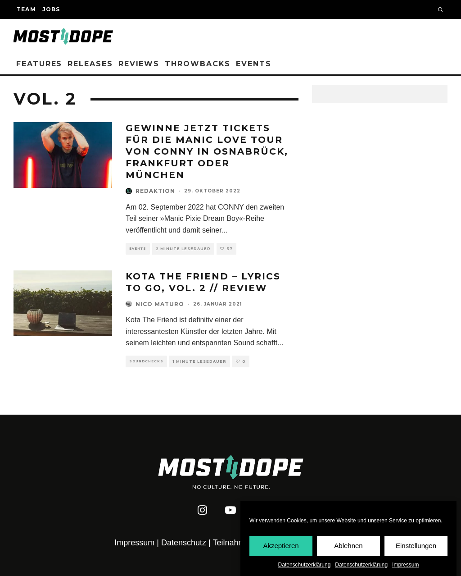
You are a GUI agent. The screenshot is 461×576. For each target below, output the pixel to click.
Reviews (138, 63)
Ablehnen (348, 546)
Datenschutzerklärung (304, 565)
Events (253, 63)
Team (26, 9)
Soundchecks (146, 361)
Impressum (405, 565)
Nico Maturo (160, 304)
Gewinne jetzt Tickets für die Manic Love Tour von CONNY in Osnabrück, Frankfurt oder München (207, 151)
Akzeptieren (280, 546)
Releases (90, 63)
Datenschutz (183, 542)
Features (39, 63)
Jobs (51, 9)
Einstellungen (416, 546)
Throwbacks (197, 63)
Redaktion (155, 190)
